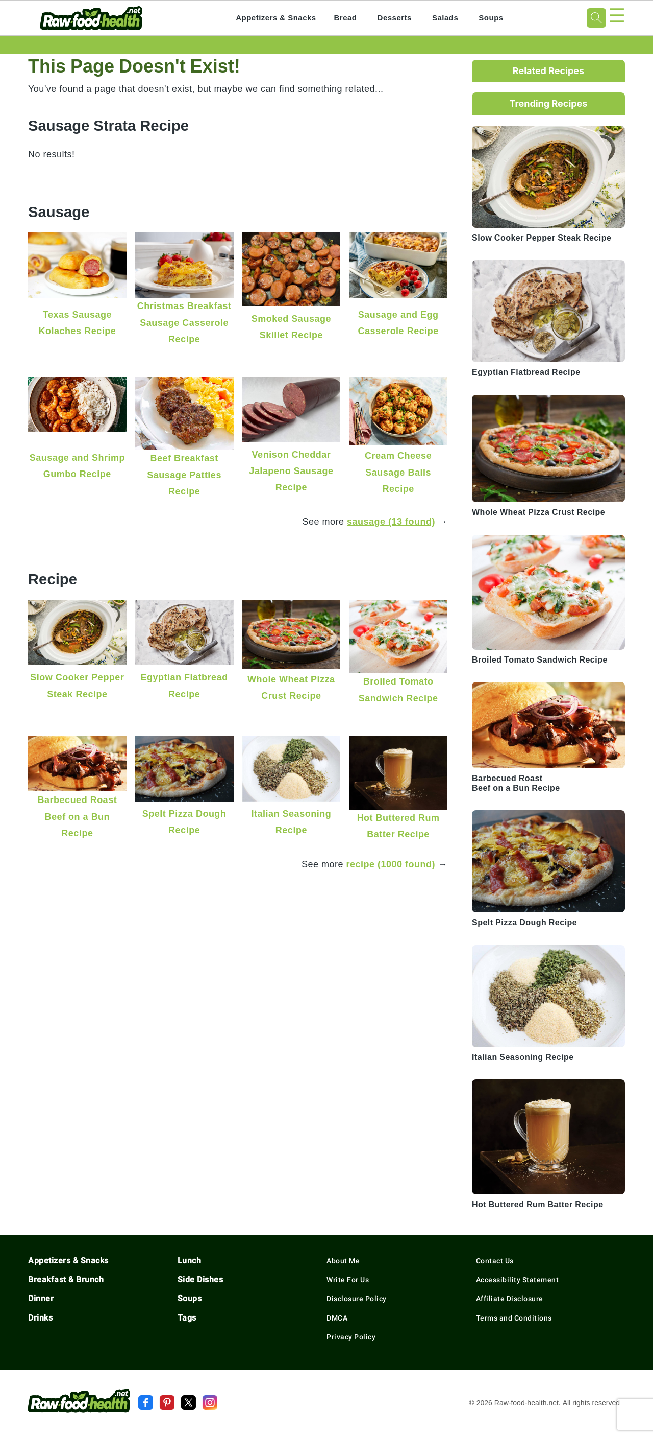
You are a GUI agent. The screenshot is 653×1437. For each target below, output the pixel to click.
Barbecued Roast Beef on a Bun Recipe (77, 816)
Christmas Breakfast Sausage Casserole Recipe (184, 322)
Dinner (41, 1298)
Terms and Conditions (514, 1318)
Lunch (190, 1260)
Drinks (40, 1318)
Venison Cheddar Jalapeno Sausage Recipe (291, 471)
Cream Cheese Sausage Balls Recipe (398, 472)
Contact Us (495, 1261)
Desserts (395, 17)
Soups (491, 17)
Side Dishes (200, 1279)
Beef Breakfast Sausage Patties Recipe (184, 475)
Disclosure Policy (356, 1298)
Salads (445, 17)
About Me (343, 1261)
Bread (345, 17)
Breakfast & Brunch (66, 1279)
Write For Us (347, 1280)
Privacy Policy (350, 1337)
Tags (187, 1318)
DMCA (336, 1318)
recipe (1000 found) (390, 864)
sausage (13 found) (391, 521)
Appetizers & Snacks (276, 17)
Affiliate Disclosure (509, 1298)
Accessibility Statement (517, 1280)
